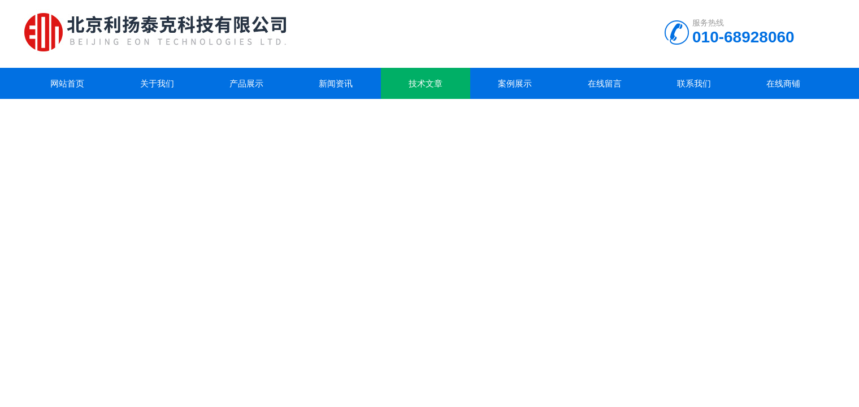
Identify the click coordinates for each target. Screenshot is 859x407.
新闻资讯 (336, 83)
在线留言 (605, 83)
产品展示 (246, 83)
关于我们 (157, 83)
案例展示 (515, 83)
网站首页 (67, 83)
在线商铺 (783, 83)
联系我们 (694, 83)
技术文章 (425, 83)
